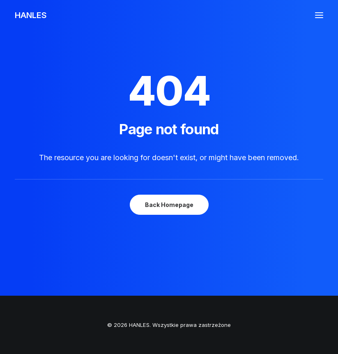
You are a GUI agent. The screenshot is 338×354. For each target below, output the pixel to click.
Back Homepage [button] (169, 204)
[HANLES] (31, 15)
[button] (319, 15)
